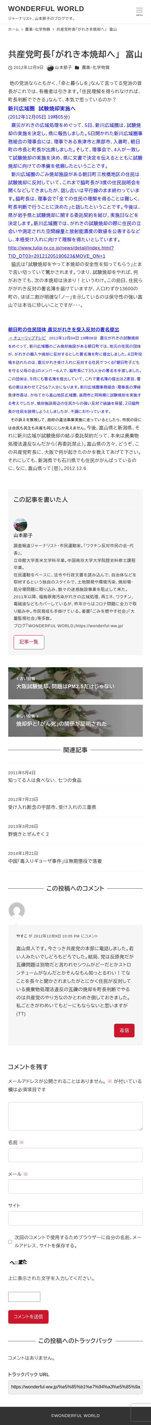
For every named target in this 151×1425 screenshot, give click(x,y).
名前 (16, 1142)
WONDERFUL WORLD (46, 8)
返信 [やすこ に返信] (124, 1030)
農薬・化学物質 (96, 67)
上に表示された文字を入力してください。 (51, 1278)
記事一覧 (28, 641)
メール (18, 1174)
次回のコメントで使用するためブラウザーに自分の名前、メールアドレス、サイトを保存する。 (78, 1241)
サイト (14, 1205)
